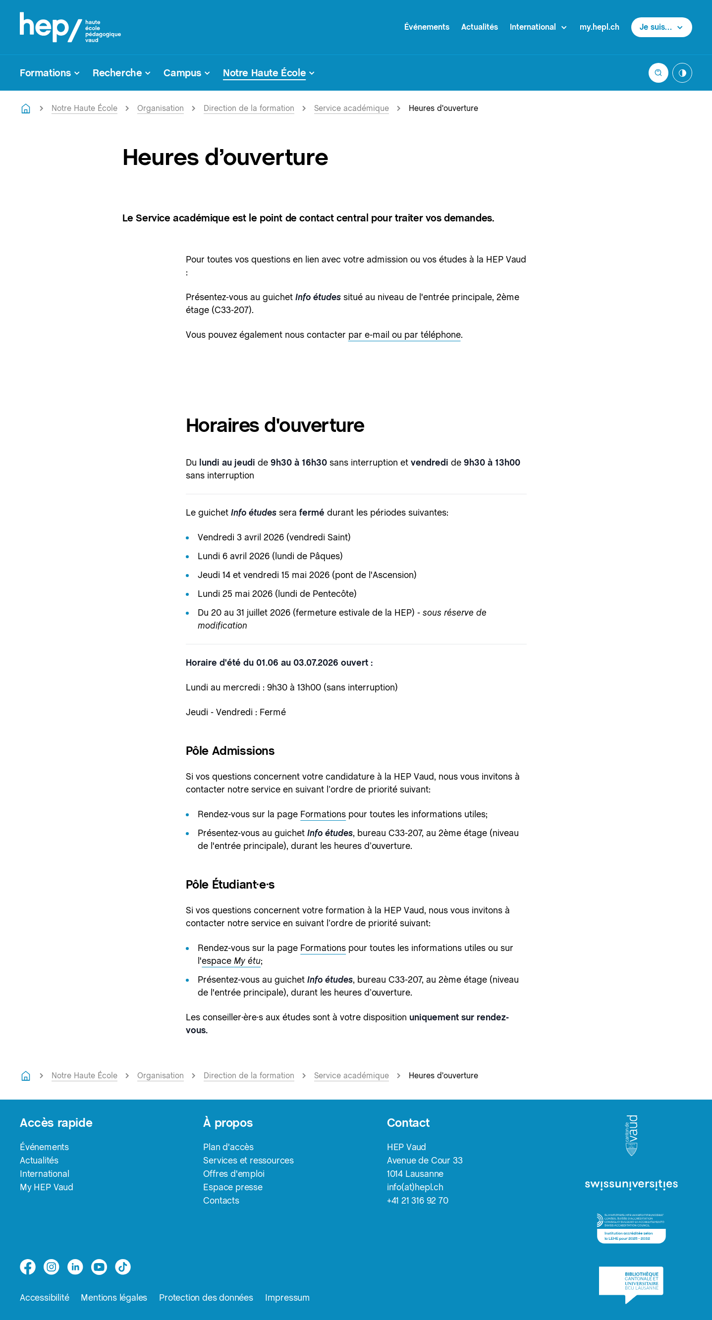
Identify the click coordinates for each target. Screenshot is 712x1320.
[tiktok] (123, 1267)
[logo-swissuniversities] (631, 1185)
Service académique (351, 108)
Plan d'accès (228, 1147)
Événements (426, 27)
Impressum (287, 1297)
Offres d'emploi (233, 1173)
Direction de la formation (249, 108)
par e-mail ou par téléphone (404, 334)
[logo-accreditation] (631, 1229)
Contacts (221, 1200)
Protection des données (206, 1297)
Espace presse (232, 1187)
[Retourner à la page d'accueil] (26, 108)
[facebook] (28, 1267)
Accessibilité (44, 1297)
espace (231, 960)
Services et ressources (248, 1160)
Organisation (160, 108)
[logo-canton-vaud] (631, 1136)
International (44, 1173)
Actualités (479, 27)
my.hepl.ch (599, 27)
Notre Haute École (84, 108)
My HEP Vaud (46, 1187)
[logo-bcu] (631, 1285)
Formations (323, 814)
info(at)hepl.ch (415, 1187)
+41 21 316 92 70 (417, 1200)
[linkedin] (75, 1267)
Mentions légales (114, 1297)
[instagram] (51, 1267)
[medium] (99, 1267)
